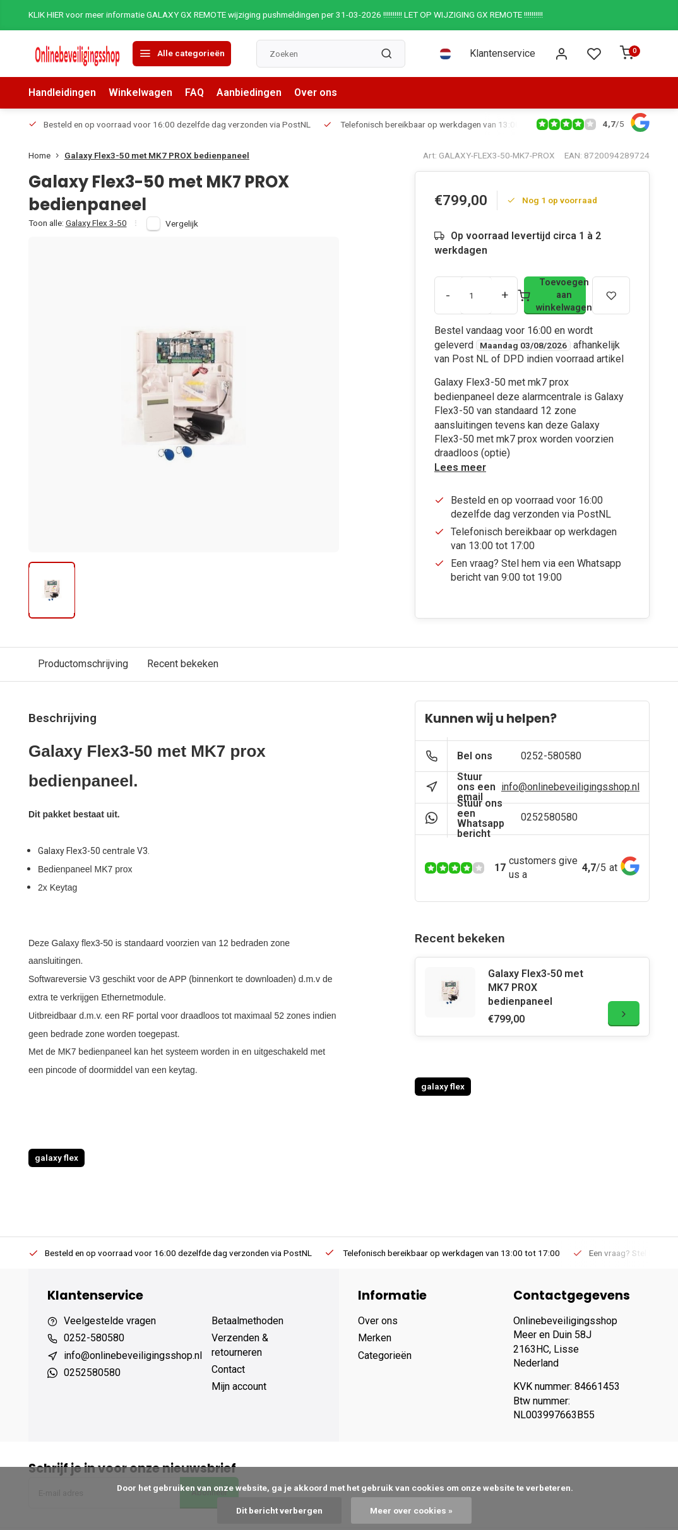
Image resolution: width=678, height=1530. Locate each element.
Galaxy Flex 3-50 (96, 223)
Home (46, 155)
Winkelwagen (140, 92)
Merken (374, 1338)
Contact (228, 1369)
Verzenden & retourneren (239, 1345)
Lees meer (460, 467)
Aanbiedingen (249, 92)
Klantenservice (502, 53)
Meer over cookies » (411, 1510)
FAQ (194, 92)
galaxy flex (56, 1158)
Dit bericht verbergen (279, 1510)
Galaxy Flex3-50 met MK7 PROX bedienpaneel (156, 155)
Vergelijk (181, 223)
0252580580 (549, 817)
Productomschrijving (83, 664)
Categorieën (385, 1355)
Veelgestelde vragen (110, 1321)
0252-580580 (551, 756)
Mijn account (238, 1386)
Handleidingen (62, 92)
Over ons (315, 92)
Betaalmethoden (247, 1321)
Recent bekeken (182, 664)
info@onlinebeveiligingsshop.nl (570, 787)
